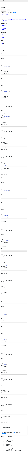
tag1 (3, 34)
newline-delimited (16, 430)
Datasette (6, 455)
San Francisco (6, 66)
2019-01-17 (4, 28)
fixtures (5, 0)
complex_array (4, 20)
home (2, 0)
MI (2, 43)
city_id (17, 19)
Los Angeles (6, 215)
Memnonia (6, 413)
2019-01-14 (4, 25)
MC (2, 45)
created (9, 19)
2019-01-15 (4, 26)
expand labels (17, 432)
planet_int (13, 19)
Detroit (5, 314)
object (21, 430)
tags (25, 19)
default (8, 430)
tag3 (3, 37)
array (11, 430)
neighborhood (21, 19)
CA (2, 42)
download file (10, 432)
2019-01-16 (4, 29)
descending (9, 12)
